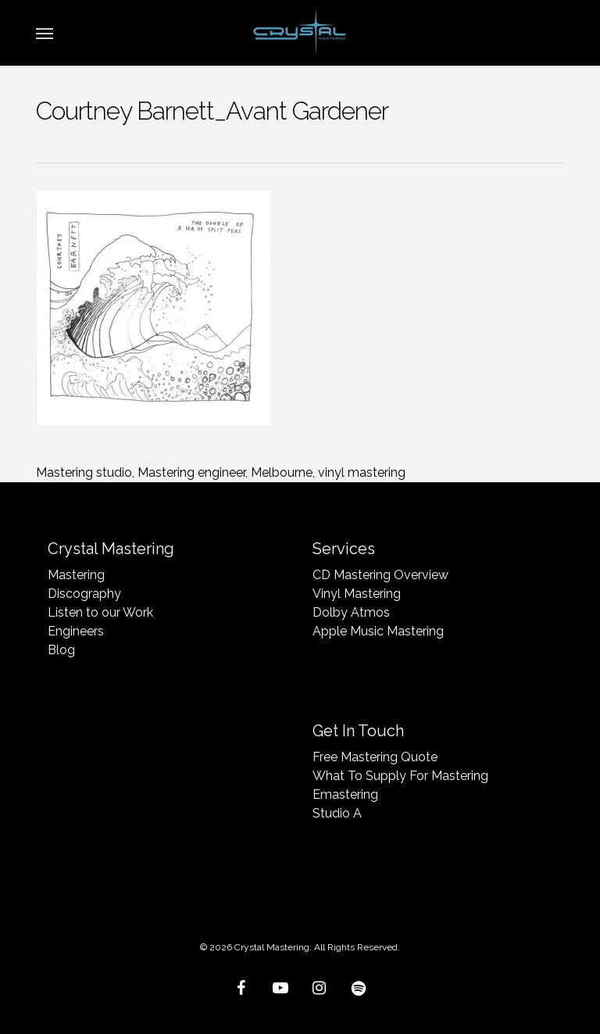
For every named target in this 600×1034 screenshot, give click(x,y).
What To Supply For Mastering (400, 775)
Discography (84, 593)
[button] (44, 33)
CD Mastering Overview (380, 574)
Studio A (337, 813)
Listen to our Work (100, 612)
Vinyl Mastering (356, 593)
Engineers (76, 631)
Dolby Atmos (351, 612)
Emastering (345, 794)
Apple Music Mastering (378, 631)
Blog (61, 649)
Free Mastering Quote (375, 757)
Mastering (76, 574)
